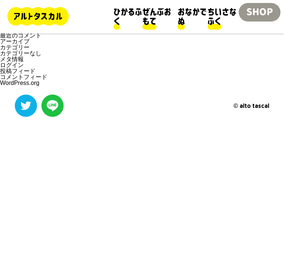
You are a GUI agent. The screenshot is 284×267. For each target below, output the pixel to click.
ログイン (12, 65)
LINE (52, 106)
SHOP (259, 12)
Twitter (26, 106)
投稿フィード (18, 71)
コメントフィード (23, 77)
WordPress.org (19, 83)
